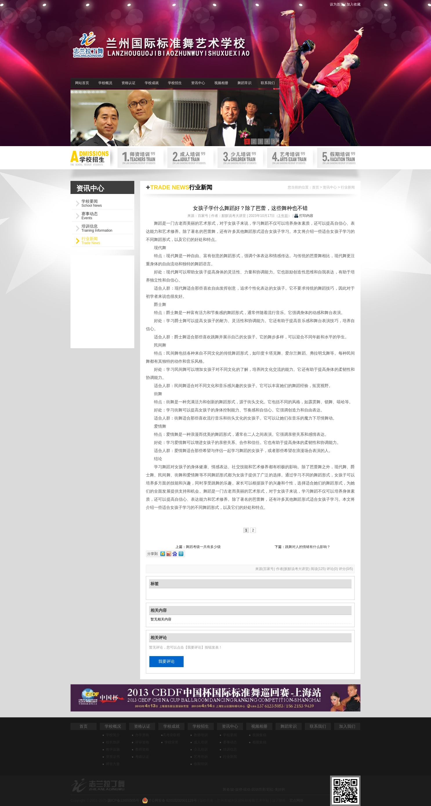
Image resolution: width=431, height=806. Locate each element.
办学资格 (142, 735)
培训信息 (230, 749)
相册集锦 (259, 742)
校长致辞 (113, 742)
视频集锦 (259, 735)
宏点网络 (296, 800)
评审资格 (142, 742)
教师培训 (201, 735)
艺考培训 (201, 757)
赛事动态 (230, 742)
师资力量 (113, 764)
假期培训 (201, 764)
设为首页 (337, 4)
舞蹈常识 (244, 83)
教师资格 (142, 749)
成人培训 (201, 742)
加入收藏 (354, 4)
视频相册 (221, 83)
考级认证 (142, 757)
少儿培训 (201, 749)
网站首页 (82, 83)
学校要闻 (230, 735)
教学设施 (113, 749)
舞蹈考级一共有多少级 (203, 547)
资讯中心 (198, 83)
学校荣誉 (171, 742)
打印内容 (303, 216)
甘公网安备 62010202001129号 (169, 800)
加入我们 (347, 726)
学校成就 (152, 83)
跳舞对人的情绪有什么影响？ (307, 547)
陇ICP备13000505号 (123, 800)
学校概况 (105, 83)
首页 (315, 187)
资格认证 (128, 83)
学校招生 (175, 83)
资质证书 (113, 757)
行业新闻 (348, 187)
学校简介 (113, 735)
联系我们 (268, 83)
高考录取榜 (171, 735)
